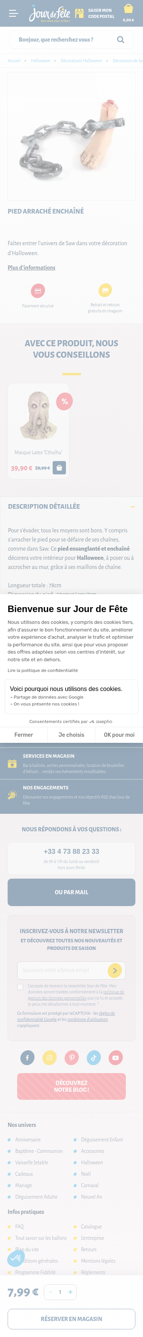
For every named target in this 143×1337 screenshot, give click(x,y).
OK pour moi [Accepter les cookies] (119, 735)
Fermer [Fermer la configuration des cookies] (23, 735)
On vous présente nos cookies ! (46, 704)
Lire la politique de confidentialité (43, 670)
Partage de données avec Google (49, 697)
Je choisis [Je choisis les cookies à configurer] (71, 735)
